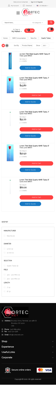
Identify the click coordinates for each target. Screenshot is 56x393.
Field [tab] (6, 270)
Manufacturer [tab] (10, 231)
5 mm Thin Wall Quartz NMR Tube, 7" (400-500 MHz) (34, 112)
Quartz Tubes (12, 266)
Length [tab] (7, 283)
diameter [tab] (7, 244)
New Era (33, 38)
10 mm (10, 253)
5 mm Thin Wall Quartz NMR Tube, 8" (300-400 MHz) (34, 146)
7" (8, 287)
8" (8, 291)
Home (5, 38)
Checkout (29, 5)
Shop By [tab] (5, 222)
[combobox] (16, 23)
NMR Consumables (19, 38)
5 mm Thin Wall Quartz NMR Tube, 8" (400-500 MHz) (34, 180)
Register (40, 2)
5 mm (9, 249)
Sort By (16, 45)
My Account (15, 5)
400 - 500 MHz (13, 279)
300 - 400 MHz (13, 275)
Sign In (33, 2)
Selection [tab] (8, 260)
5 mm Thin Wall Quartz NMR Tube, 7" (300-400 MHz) (34, 78)
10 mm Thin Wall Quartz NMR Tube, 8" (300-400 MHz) (35, 54)
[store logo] (30, 12)
